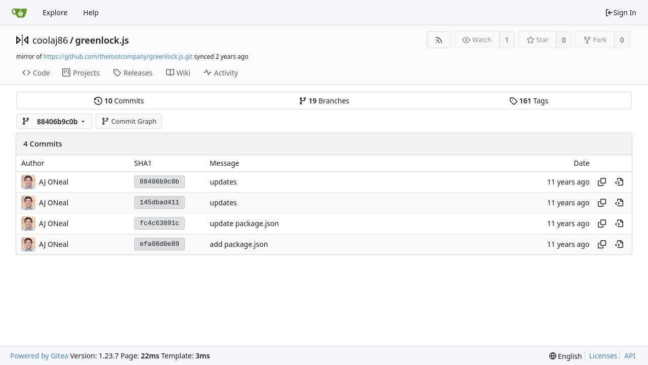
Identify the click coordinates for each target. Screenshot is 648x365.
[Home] (19, 13)
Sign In (620, 12)
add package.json (239, 244)
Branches (324, 100)
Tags (528, 100)
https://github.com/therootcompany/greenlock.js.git (118, 56)
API (629, 355)
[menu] (565, 356)
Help (91, 12)
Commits (119, 100)
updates (223, 182)
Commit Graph (128, 121)
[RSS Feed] (439, 39)
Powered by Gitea (39, 355)
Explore (55, 12)
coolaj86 (50, 40)
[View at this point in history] (619, 182)
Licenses (603, 355)
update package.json (244, 223)
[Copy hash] (602, 182)
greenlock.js (102, 40)
